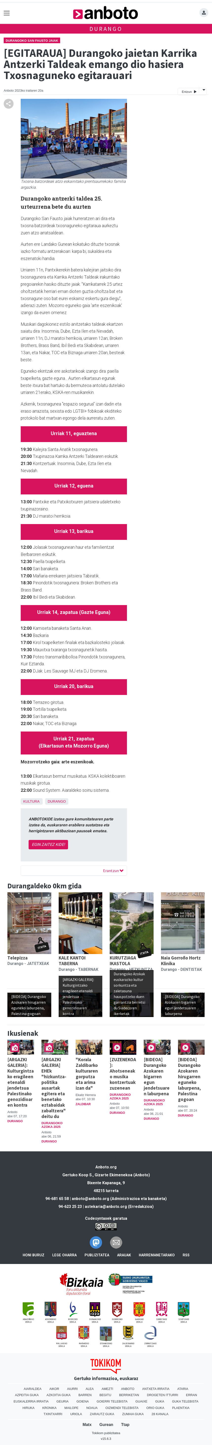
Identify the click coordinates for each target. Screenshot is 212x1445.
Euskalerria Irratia (31, 1401)
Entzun (189, 91)
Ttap (125, 1425)
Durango (106, 29)
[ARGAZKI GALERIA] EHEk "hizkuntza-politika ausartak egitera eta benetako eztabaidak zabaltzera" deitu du (53, 1088)
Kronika (49, 1408)
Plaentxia (180, 1408)
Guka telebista (185, 1401)
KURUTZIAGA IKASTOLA (123, 960)
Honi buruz (33, 1255)
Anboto (127, 1389)
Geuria (62, 1401)
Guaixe (141, 1401)
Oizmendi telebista (122, 1408)
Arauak (124, 1255)
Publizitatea (97, 1255)
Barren (84, 1395)
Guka (159, 1401)
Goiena (82, 1401)
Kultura (31, 801)
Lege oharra (64, 1255)
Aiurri (72, 1389)
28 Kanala (160, 1414)
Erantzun (113, 870)
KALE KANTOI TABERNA (72, 960)
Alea (90, 1389)
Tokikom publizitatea (106, 1433)
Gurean (106, 1425)
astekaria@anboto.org (106, 1206)
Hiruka (28, 1408)
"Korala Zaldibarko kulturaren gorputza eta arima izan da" (87, 1074)
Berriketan (129, 1395)
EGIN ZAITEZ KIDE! (48, 844)
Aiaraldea (32, 1389)
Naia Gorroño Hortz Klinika (181, 960)
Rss (186, 1255)
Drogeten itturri (162, 1395)
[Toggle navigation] (6, 13)
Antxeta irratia (155, 1389)
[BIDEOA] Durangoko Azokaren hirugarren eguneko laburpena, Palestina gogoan (189, 1079)
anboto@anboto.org (90, 1198)
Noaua (92, 1408)
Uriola (76, 1414)
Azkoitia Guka (59, 1395)
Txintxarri (53, 1414)
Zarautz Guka (102, 1414)
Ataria (182, 1389)
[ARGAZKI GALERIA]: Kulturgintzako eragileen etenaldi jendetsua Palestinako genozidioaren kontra (20, 1082)
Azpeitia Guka (27, 1395)
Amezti (107, 1389)
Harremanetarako (157, 1255)
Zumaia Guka (132, 1414)
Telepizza (17, 958)
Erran (191, 1395)
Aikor (54, 1389)
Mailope (71, 1408)
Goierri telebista (112, 1401)
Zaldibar (83, 1104)
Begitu (105, 1395)
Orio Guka (155, 1408)
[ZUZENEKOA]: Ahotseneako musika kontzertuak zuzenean (123, 1074)
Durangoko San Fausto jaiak (32, 40)
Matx (87, 1425)
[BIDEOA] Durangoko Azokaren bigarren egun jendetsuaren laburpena (157, 1077)
